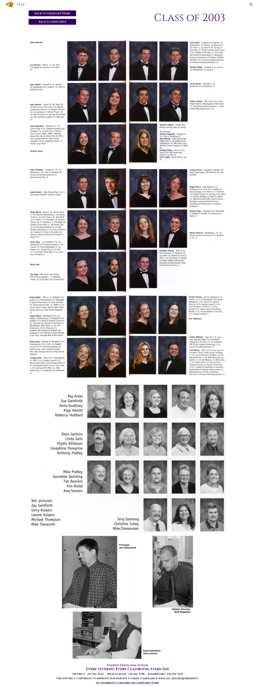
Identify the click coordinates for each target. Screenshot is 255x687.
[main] (160, 18)
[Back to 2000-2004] (52, 21)
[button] (251, 4)
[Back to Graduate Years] (52, 13)
